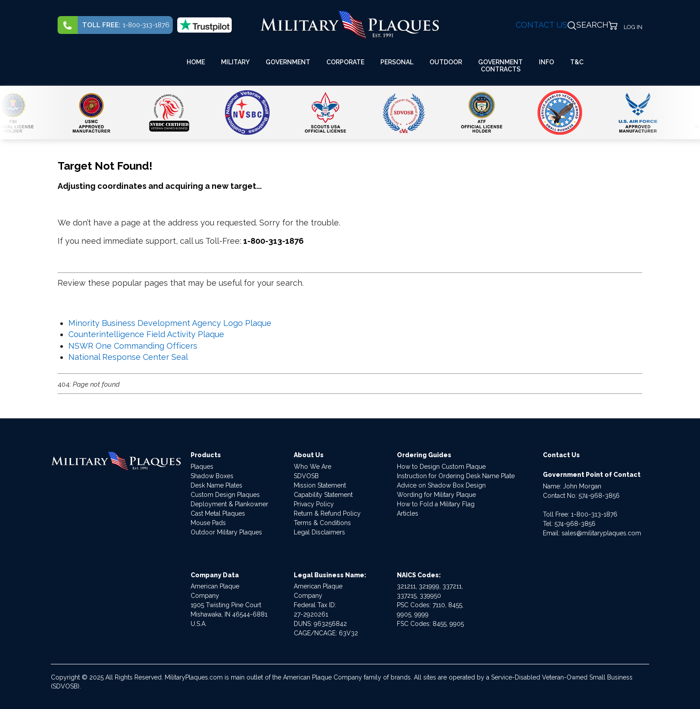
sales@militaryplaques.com (601, 533)
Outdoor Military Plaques (226, 532)
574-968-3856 (599, 495)
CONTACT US (541, 24)
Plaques (202, 466)
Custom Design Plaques (225, 494)
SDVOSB (306, 476)
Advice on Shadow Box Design (441, 485)
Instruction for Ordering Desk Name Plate (456, 476)
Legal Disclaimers (319, 532)
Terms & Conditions (322, 522)
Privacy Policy (314, 504)
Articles (407, 513)
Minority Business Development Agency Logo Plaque (169, 323)
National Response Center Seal (128, 357)
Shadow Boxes (212, 476)
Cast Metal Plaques (218, 513)
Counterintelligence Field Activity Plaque (146, 334)
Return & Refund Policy (327, 513)
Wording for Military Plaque (436, 494)
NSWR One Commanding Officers (132, 345)
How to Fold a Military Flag (436, 504)
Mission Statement (320, 485)
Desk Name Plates (216, 485)
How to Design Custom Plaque (441, 466)
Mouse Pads (208, 522)
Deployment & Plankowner (229, 504)
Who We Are (312, 466)
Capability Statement (323, 494)
